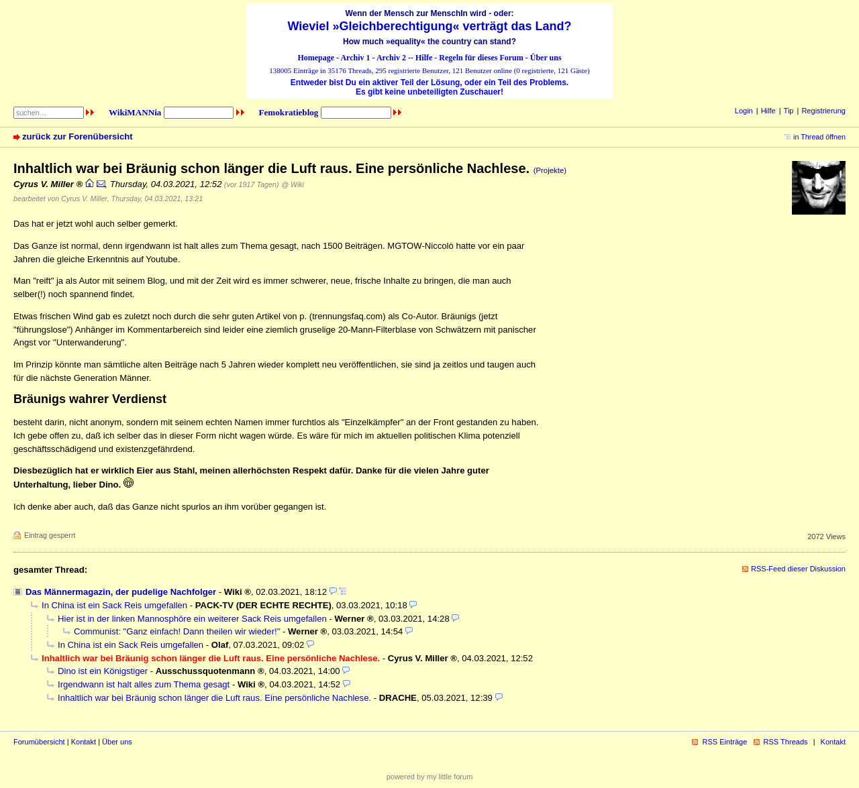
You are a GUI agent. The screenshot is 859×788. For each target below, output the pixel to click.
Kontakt (83, 742)
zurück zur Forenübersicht (77, 136)
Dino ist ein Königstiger (103, 671)
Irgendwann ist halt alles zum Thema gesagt (144, 684)
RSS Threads (786, 742)
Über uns (546, 57)
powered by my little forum (430, 777)
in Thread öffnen (819, 137)
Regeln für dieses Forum (481, 57)
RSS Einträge (724, 742)
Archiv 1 (355, 57)
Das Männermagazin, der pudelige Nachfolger (121, 592)
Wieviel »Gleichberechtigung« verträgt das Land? (430, 26)
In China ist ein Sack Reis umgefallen (114, 605)
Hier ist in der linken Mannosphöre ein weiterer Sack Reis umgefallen (192, 619)
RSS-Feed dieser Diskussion (798, 569)
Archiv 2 (391, 57)
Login (744, 111)
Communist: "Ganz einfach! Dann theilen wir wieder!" (177, 631)
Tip (789, 111)
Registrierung (823, 111)
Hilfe (423, 57)
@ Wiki (292, 184)
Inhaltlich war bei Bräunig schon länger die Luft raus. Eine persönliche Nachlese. (214, 698)
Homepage (315, 57)
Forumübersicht (39, 742)
